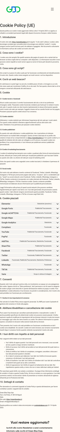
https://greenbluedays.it (20, 42)
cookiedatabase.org (40, 405)
